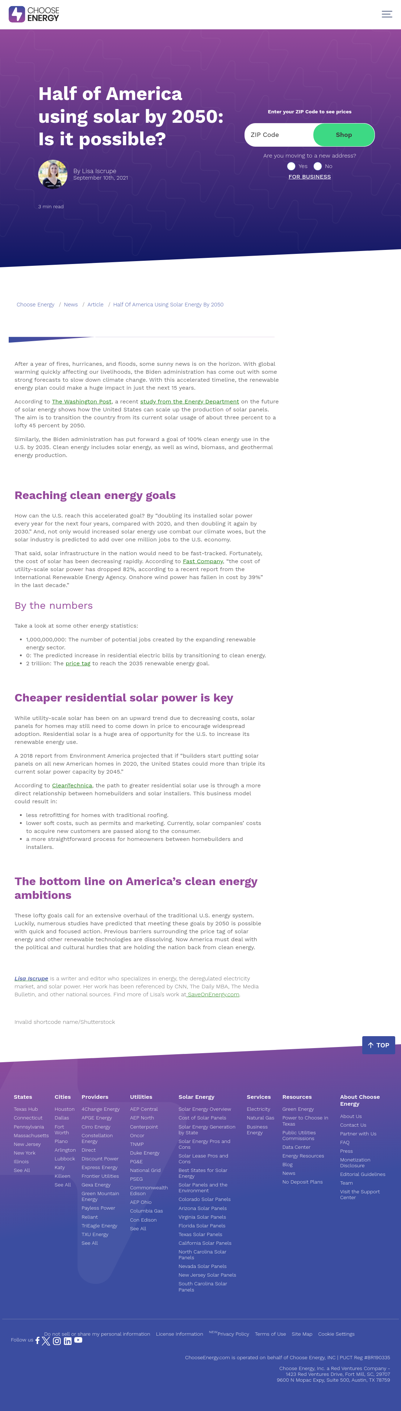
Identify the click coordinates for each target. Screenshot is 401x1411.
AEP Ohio (141, 1202)
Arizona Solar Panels (203, 1208)
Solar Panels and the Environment (203, 1187)
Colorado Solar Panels (205, 1199)
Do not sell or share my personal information (97, 1334)
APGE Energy (97, 1118)
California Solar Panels (205, 1243)
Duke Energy (144, 1153)
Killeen (62, 1176)
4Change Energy (101, 1109)
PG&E (136, 1161)
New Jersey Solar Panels (207, 1275)
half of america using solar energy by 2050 (168, 304)
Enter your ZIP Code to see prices (310, 111)
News (288, 1173)
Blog (287, 1164)
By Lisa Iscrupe (94, 171)
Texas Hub (26, 1109)
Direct (89, 1150)
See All (22, 1170)
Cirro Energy (96, 1127)
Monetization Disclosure (355, 1162)
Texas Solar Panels (200, 1234)
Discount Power (100, 1158)
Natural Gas (260, 1118)
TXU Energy (95, 1234)
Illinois (21, 1161)
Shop (344, 134)
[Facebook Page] (37, 1342)
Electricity (258, 1109)
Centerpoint (144, 1127)
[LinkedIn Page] (67, 1344)
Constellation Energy (97, 1138)
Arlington (65, 1150)
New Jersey (27, 1144)
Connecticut (28, 1118)
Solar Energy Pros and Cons (204, 1144)
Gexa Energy (96, 1185)
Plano (61, 1141)
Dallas (62, 1118)
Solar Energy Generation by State (207, 1129)
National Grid (145, 1170)
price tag (78, 663)
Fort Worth (62, 1129)
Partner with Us (358, 1133)
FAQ (345, 1142)
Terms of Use (270, 1334)
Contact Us (353, 1125)
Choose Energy (35, 304)
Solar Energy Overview (205, 1109)
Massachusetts (31, 1135)
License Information (179, 1334)
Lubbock (65, 1158)
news (71, 304)
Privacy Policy (229, 1334)
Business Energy (257, 1129)
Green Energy (298, 1109)
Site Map (302, 1334)
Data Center (296, 1147)
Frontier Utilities (100, 1176)
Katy (60, 1167)
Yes (303, 166)
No (329, 166)
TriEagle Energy (99, 1225)
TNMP (137, 1144)
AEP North (142, 1118)
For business (310, 176)
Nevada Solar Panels (203, 1266)
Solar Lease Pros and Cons (203, 1158)
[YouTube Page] (78, 1340)
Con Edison (143, 1220)
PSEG (136, 1179)
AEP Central (144, 1109)
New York (24, 1153)
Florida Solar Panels (202, 1225)
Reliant (90, 1217)
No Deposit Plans (302, 1182)
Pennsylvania (29, 1127)
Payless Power (98, 1208)
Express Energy (99, 1167)
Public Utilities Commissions (299, 1135)
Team (346, 1183)
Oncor (137, 1135)
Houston (65, 1109)
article (96, 304)
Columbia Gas (146, 1211)
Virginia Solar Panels (202, 1217)
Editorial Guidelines (362, 1174)
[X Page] (46, 1344)
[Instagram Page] (57, 1344)
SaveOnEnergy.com (212, 994)
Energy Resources (303, 1156)
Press (346, 1151)
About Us (351, 1116)
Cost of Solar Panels (202, 1118)
